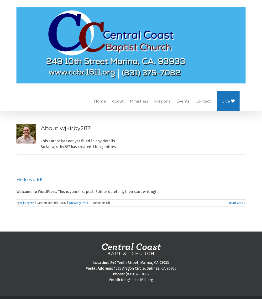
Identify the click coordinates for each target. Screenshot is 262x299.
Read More (236, 203)
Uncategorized (78, 203)
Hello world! (29, 179)
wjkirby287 (27, 203)
